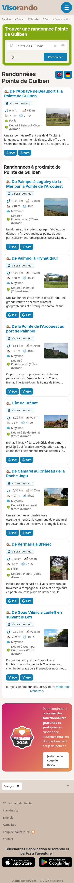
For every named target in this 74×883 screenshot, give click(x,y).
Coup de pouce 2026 (19, 832)
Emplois (8, 817)
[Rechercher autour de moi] (63, 46)
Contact (8, 839)
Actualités (9, 824)
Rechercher (55, 57)
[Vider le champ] (55, 46)
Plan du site (10, 810)
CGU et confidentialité (17, 803)
